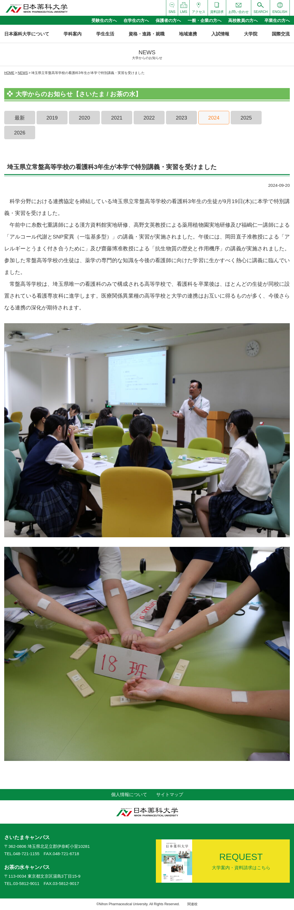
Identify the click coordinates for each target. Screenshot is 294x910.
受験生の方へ (104, 20)
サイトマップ (169, 794)
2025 (246, 118)
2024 (213, 118)
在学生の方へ (136, 20)
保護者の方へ (168, 20)
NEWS (23, 73)
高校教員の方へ (243, 20)
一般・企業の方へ (204, 20)
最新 (20, 118)
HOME (9, 73)
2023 (181, 118)
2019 (52, 118)
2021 (116, 118)
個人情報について (129, 794)
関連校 (192, 904)
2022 (149, 118)
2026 (19, 133)
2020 (84, 118)
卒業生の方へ (277, 20)
